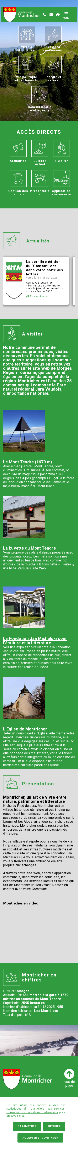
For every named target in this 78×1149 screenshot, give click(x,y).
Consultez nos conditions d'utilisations (32, 1112)
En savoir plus (37, 296)
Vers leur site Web (32, 568)
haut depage (69, 1078)
